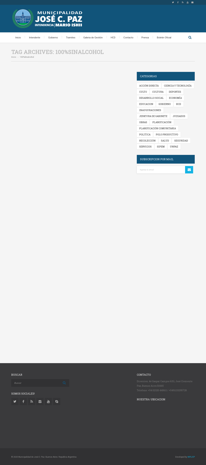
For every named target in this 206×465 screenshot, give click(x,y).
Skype (56, 401)
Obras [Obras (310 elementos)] (143, 122)
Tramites (70, 37)
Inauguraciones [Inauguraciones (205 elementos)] (150, 110)
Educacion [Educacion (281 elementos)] (146, 104)
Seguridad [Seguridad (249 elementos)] (181, 140)
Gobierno (53, 37)
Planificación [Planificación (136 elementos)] (161, 122)
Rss (182, 2)
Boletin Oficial (164, 37)
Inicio (18, 37)
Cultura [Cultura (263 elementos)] (158, 91)
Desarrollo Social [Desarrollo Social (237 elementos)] (151, 97)
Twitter (173, 2)
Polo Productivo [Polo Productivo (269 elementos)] (167, 134)
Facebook (177, 2)
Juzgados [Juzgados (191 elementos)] (179, 116)
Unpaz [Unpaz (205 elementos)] (174, 146)
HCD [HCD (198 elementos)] (178, 104)
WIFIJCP (191, 457)
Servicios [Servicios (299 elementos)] (145, 146)
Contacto (128, 37)
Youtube (187, 2)
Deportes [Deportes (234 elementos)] (175, 91)
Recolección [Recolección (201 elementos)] (147, 140)
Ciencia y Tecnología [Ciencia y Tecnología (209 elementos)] (178, 85)
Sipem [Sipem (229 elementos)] (161, 146)
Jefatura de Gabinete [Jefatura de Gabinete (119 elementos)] (153, 116)
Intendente (34, 37)
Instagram (40, 401)
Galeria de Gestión (93, 37)
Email (192, 2)
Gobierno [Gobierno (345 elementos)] (165, 104)
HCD (113, 37)
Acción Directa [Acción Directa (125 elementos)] (149, 85)
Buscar (190, 37)
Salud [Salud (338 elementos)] (165, 140)
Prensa (145, 37)
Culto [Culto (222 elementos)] (143, 91)
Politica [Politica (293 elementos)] (144, 134)
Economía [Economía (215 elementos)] (175, 97)
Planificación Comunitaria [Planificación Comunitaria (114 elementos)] (157, 128)
